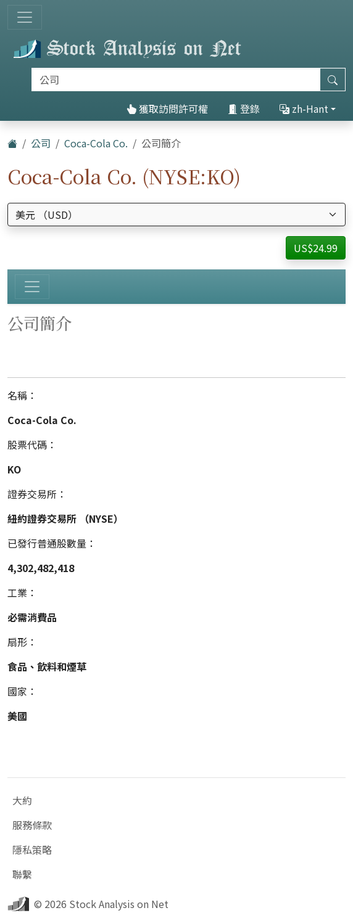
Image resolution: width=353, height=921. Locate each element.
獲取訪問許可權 (167, 108)
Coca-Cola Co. (96, 143)
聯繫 (22, 874)
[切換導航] (24, 17)
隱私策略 (32, 849)
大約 (22, 800)
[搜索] (175, 79)
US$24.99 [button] (316, 247)
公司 (41, 143)
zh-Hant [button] (304, 108)
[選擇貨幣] (176, 214)
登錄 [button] (244, 108)
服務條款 (32, 824)
